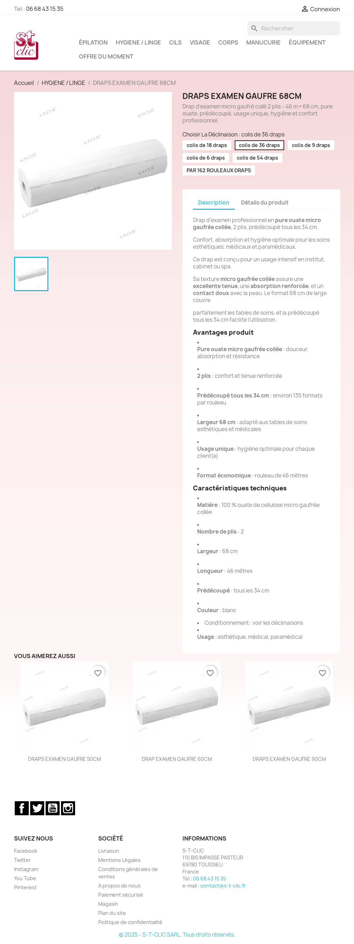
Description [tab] (213, 202)
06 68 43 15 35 (45, 9)
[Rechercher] (293, 28)
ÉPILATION (93, 42)
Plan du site (112, 913)
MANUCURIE (263, 42)
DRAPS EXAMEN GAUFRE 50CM (64, 759)
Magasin (108, 904)
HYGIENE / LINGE (138, 42)
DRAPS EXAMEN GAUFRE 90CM (289, 759)
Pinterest (25, 887)
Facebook (22, 808)
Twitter (37, 808)
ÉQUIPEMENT (307, 42)
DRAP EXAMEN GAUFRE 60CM (177, 759)
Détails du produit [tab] (265, 202)
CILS (175, 42)
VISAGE (200, 42)
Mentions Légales (119, 860)
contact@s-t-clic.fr (223, 885)
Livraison (108, 851)
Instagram (68, 808)
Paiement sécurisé (120, 894)
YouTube (53, 808)
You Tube (25, 878)
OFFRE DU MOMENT (106, 56)
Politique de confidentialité (130, 922)
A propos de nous (119, 885)
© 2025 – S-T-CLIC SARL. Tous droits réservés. (177, 934)
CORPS (228, 42)
